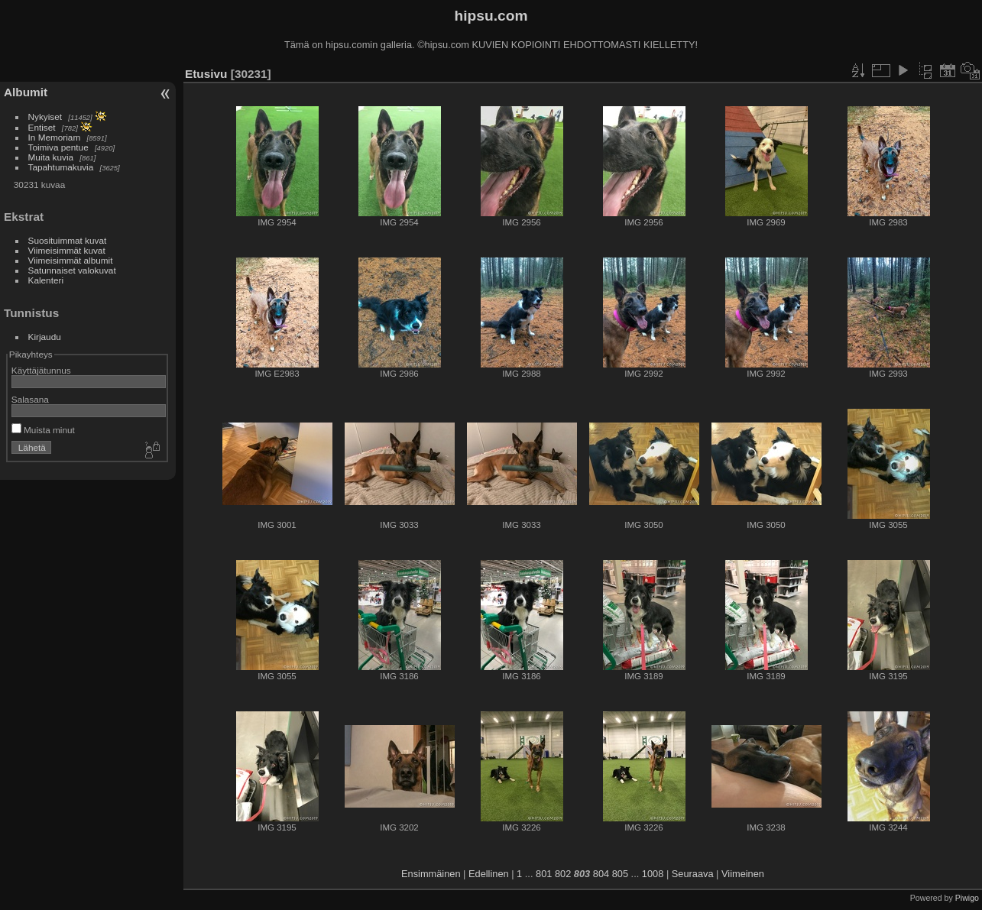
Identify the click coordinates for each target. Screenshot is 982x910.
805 (620, 873)
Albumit (25, 92)
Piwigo (967, 897)
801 (544, 873)
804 (601, 873)
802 (563, 873)
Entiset (42, 127)
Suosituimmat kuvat (67, 240)
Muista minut (43, 430)
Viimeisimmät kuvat (66, 250)
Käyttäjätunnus (41, 370)
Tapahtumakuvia (61, 167)
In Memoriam (54, 137)
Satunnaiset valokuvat (72, 270)
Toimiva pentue (58, 147)
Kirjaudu (44, 337)
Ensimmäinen (431, 873)
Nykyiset (45, 116)
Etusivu (206, 73)
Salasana (30, 399)
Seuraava (693, 873)
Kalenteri (45, 280)
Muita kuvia (51, 157)
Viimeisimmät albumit (70, 260)
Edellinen (488, 873)
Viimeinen (742, 873)
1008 (652, 873)
